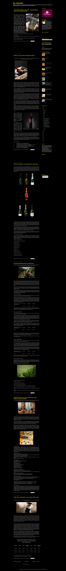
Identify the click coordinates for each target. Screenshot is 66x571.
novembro (44, 110)
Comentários (44, 177)
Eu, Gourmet (18, 3)
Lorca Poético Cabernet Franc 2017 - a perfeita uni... (46, 118)
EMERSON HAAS (48, 20)
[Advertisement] (26, 47)
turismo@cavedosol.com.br (23, 481)
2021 (43, 131)
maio (44, 116)
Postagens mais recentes (17, 561)
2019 (43, 133)
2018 (43, 134)
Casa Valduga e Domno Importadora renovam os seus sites (48, 89)
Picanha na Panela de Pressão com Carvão (47, 53)
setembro (44, 112)
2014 (43, 138)
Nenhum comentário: (26, 149)
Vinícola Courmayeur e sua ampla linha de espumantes (26, 164)
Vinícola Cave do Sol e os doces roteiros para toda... (46, 125)
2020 (43, 132)
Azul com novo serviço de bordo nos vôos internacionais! (48, 99)
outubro (44, 111)
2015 (43, 137)
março (44, 128)
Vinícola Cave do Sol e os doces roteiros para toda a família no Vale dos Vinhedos (25, 398)
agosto (44, 113)
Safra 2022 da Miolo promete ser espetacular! (24, 263)
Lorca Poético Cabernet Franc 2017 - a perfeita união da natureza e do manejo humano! (26, 10)
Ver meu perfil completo (44, 29)
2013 (43, 139)
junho (44, 115)
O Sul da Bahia (47, 77)
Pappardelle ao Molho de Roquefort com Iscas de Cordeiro (48, 68)
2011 (43, 141)
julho (44, 114)
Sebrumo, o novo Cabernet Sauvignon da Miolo (24, 55)
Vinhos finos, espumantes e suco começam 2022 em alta (26, 497)
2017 (43, 135)
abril (43, 117)
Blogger (46, 569)
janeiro (44, 130)
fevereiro (44, 129)
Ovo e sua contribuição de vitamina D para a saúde (48, 94)
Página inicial (27, 561)
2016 (43, 136)
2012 (43, 140)
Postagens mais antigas (35, 561)
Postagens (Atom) (27, 564)
